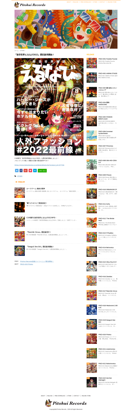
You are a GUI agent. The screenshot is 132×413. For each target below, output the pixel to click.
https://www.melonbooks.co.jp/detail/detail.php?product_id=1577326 (39, 165)
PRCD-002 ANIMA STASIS (107, 73)
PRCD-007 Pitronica (105, 146)
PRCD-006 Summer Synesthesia (105, 132)
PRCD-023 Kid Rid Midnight (105, 379)
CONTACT (102, 2)
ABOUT (69, 2)
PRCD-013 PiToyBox (105, 233)
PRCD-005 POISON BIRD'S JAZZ (105, 118)
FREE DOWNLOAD (86, 2)
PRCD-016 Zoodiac (105, 276)
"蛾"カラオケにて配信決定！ (36, 203)
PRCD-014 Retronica (106, 247)
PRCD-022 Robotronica (107, 364)
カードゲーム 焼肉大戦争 (35, 189)
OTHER (95, 2)
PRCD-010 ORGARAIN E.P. (107, 189)
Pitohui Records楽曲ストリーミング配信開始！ (37, 261)
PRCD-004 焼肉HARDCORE (103, 103)
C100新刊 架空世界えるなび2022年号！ (41, 218)
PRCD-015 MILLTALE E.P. (107, 262)
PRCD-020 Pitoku (26, 264)
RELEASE (75, 2)
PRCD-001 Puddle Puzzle (107, 59)
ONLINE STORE (111, 2)
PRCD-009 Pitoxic (105, 175)
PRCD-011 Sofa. (104, 204)
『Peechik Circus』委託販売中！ (38, 232)
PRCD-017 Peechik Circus (107, 291)
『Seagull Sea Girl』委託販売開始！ (40, 247)
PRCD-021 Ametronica (106, 349)
